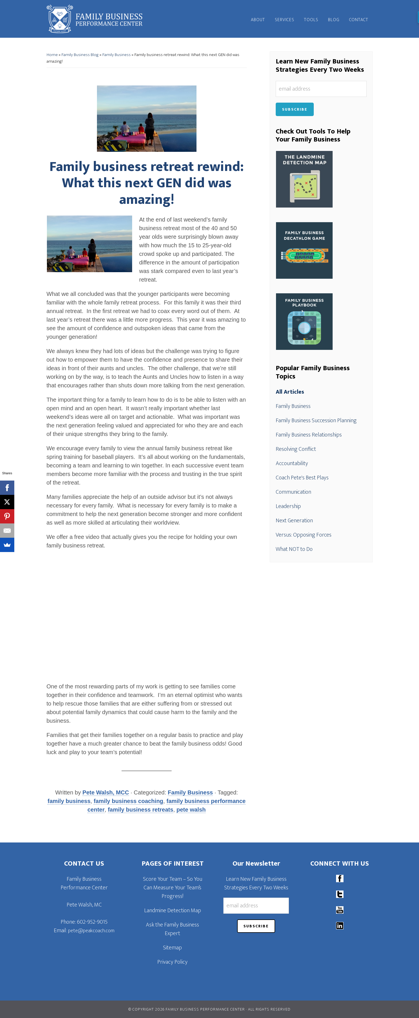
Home (52, 54)
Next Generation (294, 520)
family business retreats (140, 809)
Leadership (288, 506)
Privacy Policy (172, 962)
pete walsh (191, 809)
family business (68, 801)
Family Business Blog (80, 54)
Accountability (292, 463)
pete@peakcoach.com (91, 931)
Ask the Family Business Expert (172, 929)
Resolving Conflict (296, 449)
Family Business (116, 54)
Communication (293, 492)
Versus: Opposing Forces (303, 535)
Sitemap (172, 948)
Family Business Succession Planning (316, 420)
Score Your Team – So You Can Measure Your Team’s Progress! (172, 887)
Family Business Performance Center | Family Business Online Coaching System (98, 19)
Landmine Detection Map (172, 910)
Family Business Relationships (309, 435)
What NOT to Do (294, 549)
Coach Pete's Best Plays (302, 478)
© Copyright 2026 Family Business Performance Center (186, 1009)
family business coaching (128, 801)
